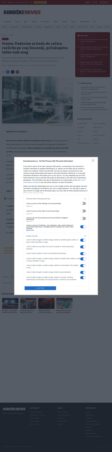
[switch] (83, 203)
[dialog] (56, 226)
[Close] (94, 161)
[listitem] (56, 198)
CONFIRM (40, 288)
